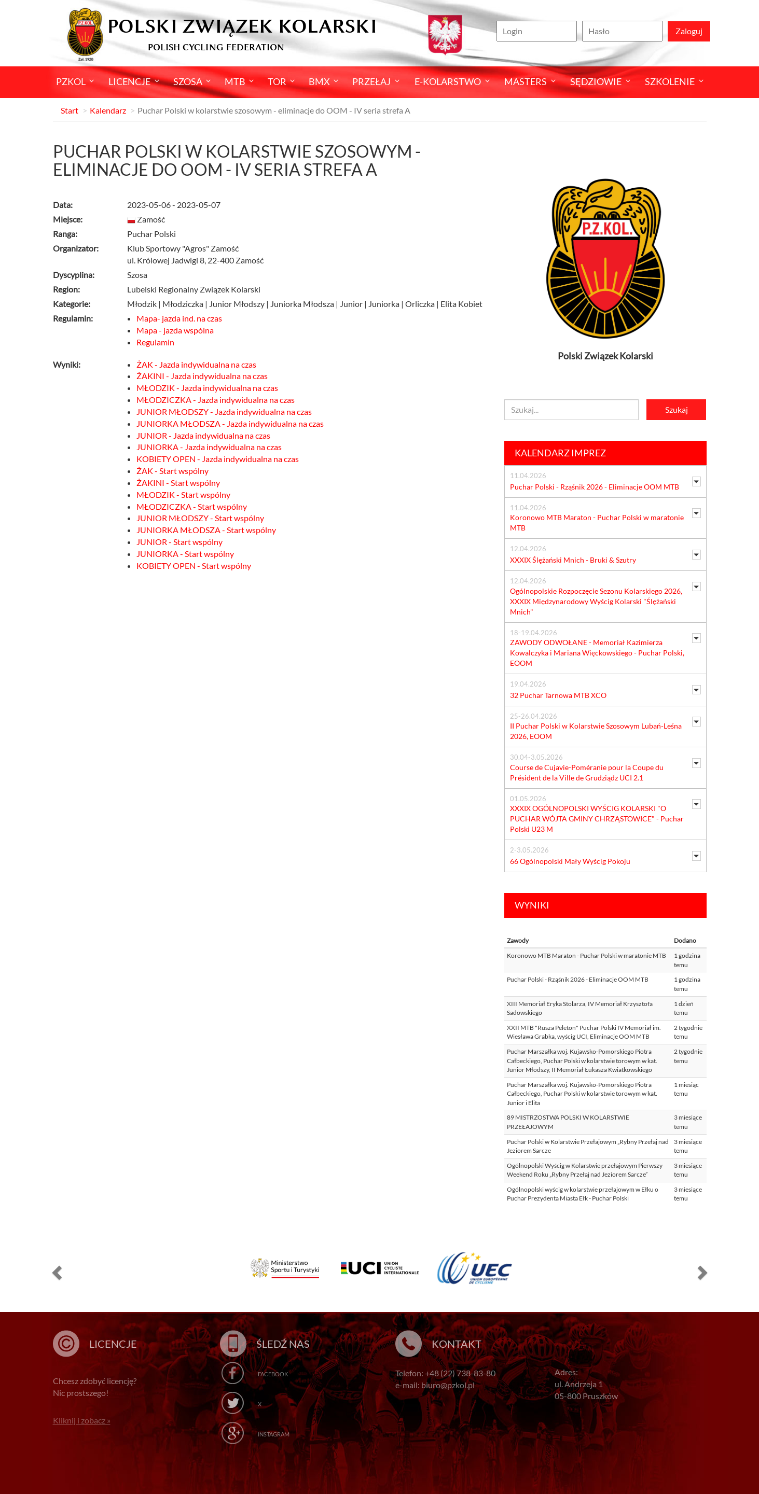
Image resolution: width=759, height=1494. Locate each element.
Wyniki (532, 905)
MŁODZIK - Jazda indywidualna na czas (207, 388)
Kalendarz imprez (560, 452)
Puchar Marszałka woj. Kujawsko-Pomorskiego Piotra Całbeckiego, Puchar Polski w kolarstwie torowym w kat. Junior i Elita (582, 1094)
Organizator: (76, 248)
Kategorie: (71, 304)
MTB (235, 81)
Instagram (273, 1434)
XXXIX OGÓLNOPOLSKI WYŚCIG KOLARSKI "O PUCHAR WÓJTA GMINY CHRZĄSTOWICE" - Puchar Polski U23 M (597, 818)
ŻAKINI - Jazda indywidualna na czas (202, 376)
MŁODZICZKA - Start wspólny (191, 506)
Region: (66, 289)
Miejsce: (67, 219)
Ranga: (65, 234)
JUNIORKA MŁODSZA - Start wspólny (206, 530)
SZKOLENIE (670, 81)
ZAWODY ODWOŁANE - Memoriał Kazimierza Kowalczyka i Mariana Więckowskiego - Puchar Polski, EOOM (597, 652)
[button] (55, 1271)
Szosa (187, 81)
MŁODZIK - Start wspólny (183, 494)
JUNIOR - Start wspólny (179, 542)
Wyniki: (66, 364)
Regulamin (155, 342)
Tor (277, 81)
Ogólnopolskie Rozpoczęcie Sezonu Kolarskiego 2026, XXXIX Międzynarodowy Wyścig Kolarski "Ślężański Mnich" (596, 601)
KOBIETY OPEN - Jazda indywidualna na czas (217, 459)
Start (69, 110)
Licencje (129, 81)
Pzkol (71, 81)
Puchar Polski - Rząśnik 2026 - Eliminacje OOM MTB (594, 486)
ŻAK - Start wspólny (172, 471)
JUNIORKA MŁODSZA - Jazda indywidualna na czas (230, 423)
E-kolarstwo (448, 81)
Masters (525, 81)
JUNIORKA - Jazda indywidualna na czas (209, 447)
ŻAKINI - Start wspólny (178, 482)
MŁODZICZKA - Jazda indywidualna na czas (215, 399)
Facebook (273, 1374)
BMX (319, 81)
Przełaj (371, 81)
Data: (63, 205)
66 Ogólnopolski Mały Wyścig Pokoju (570, 861)
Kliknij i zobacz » (82, 1420)
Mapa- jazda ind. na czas (179, 318)
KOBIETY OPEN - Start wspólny (193, 565)
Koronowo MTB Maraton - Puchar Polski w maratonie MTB (586, 955)
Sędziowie (596, 81)
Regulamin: (73, 318)
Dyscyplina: (73, 275)
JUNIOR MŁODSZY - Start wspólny (200, 518)
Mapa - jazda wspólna (175, 330)
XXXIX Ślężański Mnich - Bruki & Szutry (573, 559)
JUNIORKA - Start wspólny (185, 553)
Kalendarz (108, 110)
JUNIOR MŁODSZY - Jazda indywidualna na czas (224, 411)
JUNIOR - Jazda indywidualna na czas (203, 435)
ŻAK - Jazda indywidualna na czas (196, 364)
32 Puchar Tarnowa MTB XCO (558, 695)
